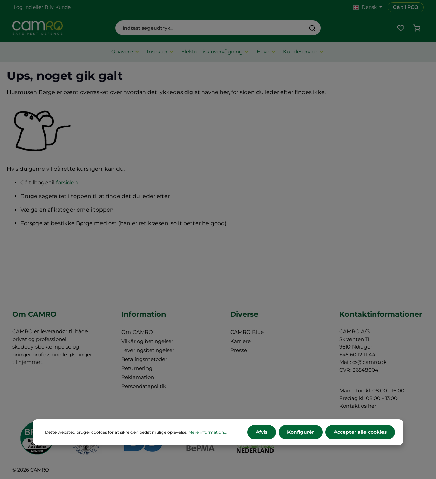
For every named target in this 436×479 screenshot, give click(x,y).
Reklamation (137, 377)
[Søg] (313, 27)
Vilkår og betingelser (147, 341)
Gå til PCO (405, 7)
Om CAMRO (137, 332)
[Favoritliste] (400, 28)
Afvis (261, 432)
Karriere (240, 341)
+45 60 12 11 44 (357, 354)
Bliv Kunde (58, 7)
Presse (238, 350)
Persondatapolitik (143, 386)
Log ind (23, 7)
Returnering (136, 368)
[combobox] (210, 27)
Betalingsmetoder (144, 359)
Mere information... (207, 432)
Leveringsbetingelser (147, 350)
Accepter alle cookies (360, 432)
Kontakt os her (357, 406)
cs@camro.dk (369, 362)
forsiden (67, 182)
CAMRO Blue (247, 332)
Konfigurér (300, 432)
